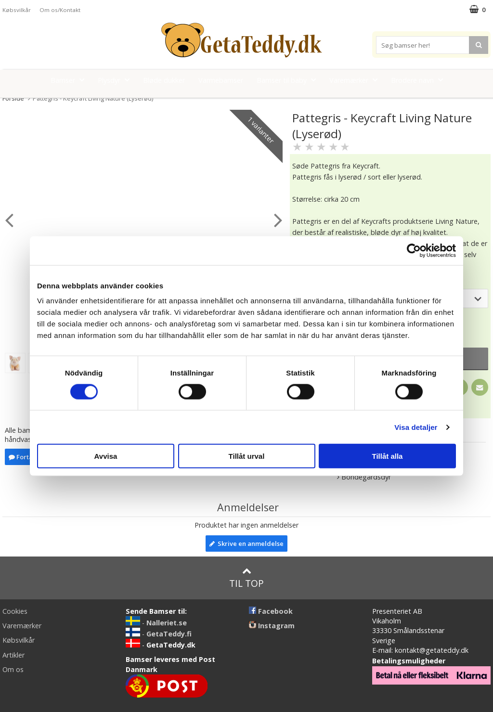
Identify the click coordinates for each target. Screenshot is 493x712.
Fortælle (25, 457)
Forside (13, 98)
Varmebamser (220, 80)
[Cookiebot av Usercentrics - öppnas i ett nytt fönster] (414, 250)
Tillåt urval (247, 456)
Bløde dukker (164, 80)
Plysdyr (116, 79)
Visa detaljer (415, 427)
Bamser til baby (289, 79)
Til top (246, 578)
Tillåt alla (387, 456)
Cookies (14, 611)
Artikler (13, 655)
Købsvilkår (16, 9)
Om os (13, 669)
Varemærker (356, 79)
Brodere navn (420, 79)
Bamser (70, 79)
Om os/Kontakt (59, 9)
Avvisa (105, 456)
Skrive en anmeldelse (246, 543)
